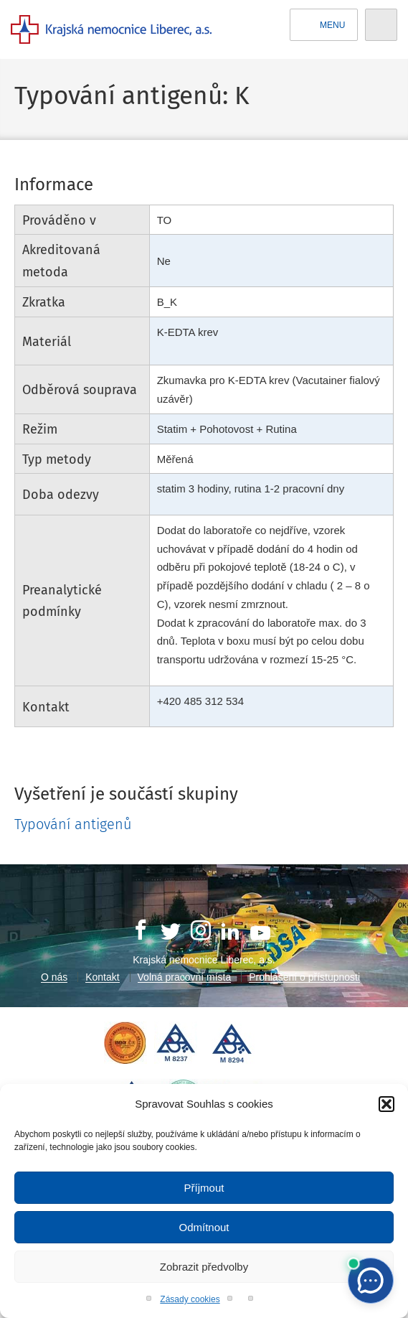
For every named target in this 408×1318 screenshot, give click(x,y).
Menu (324, 25)
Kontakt (102, 977)
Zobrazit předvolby (204, 1267)
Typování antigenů (73, 824)
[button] (386, 1104)
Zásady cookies (189, 1299)
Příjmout (204, 1188)
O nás (54, 977)
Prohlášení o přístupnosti (304, 977)
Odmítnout (204, 1227)
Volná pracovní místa (185, 977)
